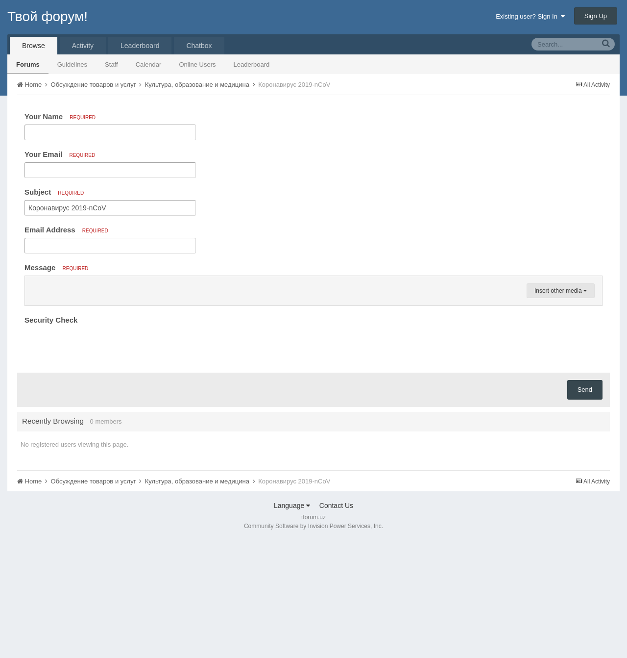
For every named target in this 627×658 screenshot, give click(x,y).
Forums (28, 64)
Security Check (50, 437)
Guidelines (72, 64)
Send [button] (585, 507)
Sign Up (595, 16)
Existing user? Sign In (530, 16)
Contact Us (336, 623)
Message (56, 267)
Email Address (66, 230)
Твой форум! (47, 16)
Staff (111, 64)
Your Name (60, 116)
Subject (54, 192)
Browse (33, 46)
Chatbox (199, 46)
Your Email (59, 154)
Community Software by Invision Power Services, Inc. (313, 643)
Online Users (197, 64)
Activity (83, 46)
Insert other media (560, 408)
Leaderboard (252, 64)
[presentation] (98, 464)
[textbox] (313, 345)
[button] (34, 286)
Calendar (149, 64)
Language (292, 623)
